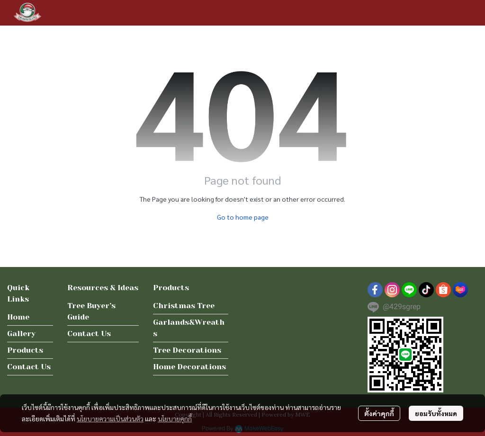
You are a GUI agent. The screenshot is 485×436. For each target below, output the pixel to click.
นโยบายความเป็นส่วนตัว (110, 418)
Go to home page (243, 217)
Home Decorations (189, 366)
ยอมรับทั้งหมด (436, 413)
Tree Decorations (187, 350)
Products (25, 350)
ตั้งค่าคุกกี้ (379, 413)
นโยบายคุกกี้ (175, 418)
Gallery (21, 333)
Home (18, 316)
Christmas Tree (184, 305)
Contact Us (29, 366)
